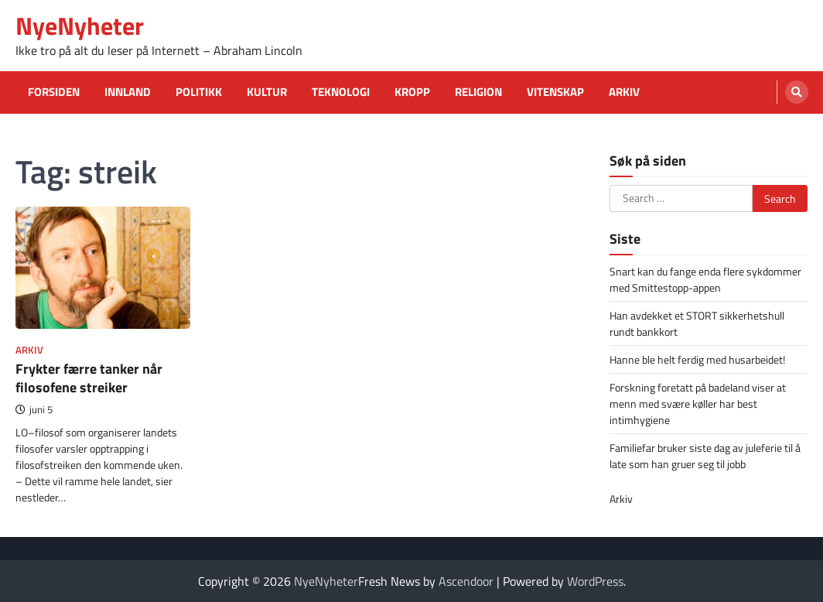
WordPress (595, 581)
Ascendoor (466, 581)
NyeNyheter (79, 25)
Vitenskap (555, 92)
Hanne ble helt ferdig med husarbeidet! (697, 359)
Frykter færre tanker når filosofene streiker (88, 377)
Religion (478, 92)
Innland (127, 92)
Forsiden (54, 92)
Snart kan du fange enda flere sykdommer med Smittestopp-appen (705, 279)
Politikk (199, 92)
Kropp (412, 92)
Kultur (267, 92)
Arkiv (624, 92)
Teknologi (341, 92)
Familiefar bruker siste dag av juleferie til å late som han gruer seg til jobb (705, 456)
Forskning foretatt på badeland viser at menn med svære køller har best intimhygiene (698, 403)
